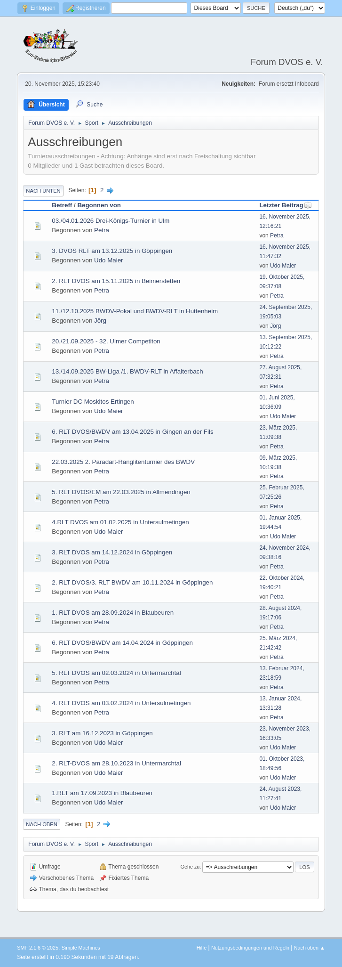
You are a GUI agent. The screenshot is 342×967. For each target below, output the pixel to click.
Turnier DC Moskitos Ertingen (93, 401)
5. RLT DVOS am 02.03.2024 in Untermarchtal (116, 672)
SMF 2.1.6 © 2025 (37, 948)
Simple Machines (81, 948)
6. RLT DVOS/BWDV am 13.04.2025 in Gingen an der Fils (132, 431)
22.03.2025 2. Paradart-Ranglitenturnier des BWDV (123, 461)
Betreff (62, 205)
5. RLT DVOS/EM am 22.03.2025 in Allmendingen (121, 492)
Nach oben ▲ (309, 948)
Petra (101, 230)
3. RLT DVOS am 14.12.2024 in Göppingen (112, 552)
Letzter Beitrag (285, 205)
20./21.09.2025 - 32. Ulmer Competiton (106, 341)
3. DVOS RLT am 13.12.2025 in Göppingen (112, 250)
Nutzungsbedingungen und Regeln (250, 948)
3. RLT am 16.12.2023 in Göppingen (102, 733)
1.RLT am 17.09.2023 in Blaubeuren (102, 792)
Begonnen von (99, 205)
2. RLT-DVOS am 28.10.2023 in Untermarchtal (116, 763)
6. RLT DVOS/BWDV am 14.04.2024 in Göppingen (122, 642)
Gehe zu (190, 866)
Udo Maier (108, 260)
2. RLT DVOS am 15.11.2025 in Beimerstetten (116, 280)
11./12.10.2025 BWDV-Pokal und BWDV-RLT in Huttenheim (135, 311)
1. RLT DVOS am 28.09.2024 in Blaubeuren (113, 612)
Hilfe (202, 948)
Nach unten (43, 191)
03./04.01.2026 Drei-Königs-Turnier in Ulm (110, 220)
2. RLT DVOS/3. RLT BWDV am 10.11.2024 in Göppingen (132, 582)
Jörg (100, 320)
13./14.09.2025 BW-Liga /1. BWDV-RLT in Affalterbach (127, 371)
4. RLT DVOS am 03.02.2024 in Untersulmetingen (121, 703)
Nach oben (41, 824)
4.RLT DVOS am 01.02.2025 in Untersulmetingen (120, 522)
